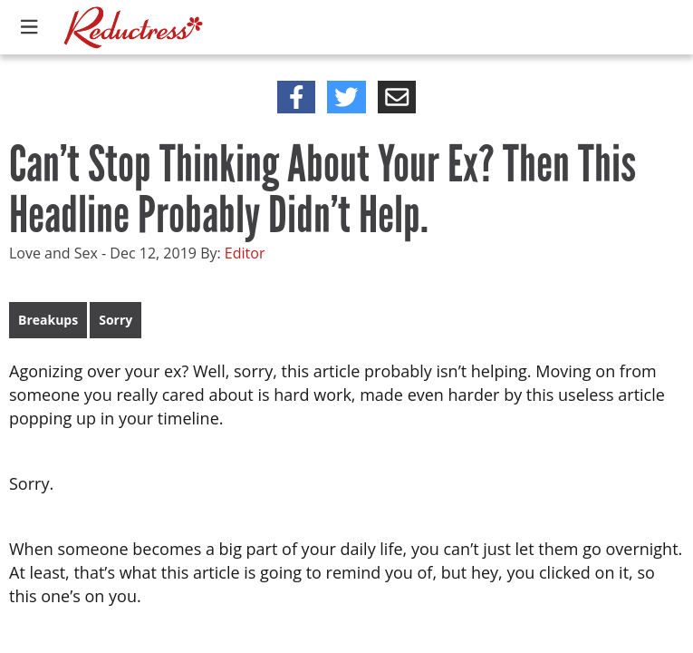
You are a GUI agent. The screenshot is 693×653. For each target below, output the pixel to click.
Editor (245, 253)
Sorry (115, 319)
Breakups (48, 319)
